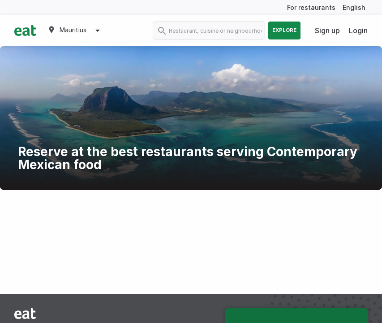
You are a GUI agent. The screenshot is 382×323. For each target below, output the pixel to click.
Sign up (327, 30)
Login (358, 30)
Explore (284, 30)
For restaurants (311, 7)
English (354, 7)
